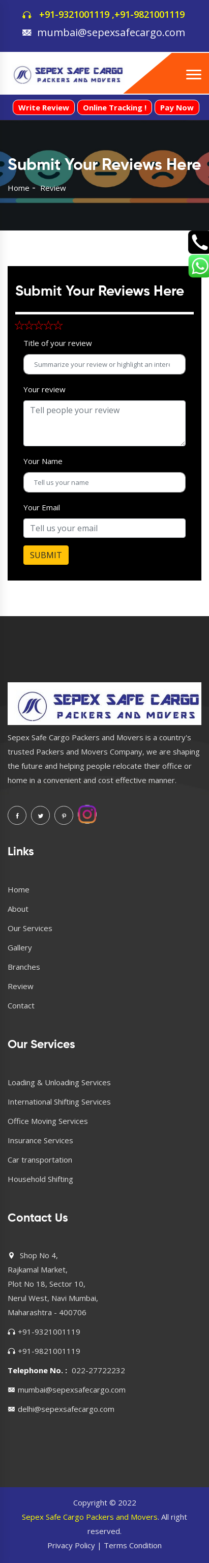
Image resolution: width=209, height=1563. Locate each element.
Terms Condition (133, 1545)
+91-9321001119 (49, 1331)
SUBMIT (46, 555)
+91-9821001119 (149, 14)
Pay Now (177, 107)
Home (18, 188)
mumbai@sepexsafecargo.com (111, 32)
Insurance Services (40, 1140)
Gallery (20, 947)
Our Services (30, 928)
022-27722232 (98, 1370)
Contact (21, 1005)
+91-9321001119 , (76, 14)
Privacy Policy (71, 1545)
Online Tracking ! (114, 107)
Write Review (43, 107)
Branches (24, 967)
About (18, 909)
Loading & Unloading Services (59, 1082)
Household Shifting (40, 1179)
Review (21, 986)
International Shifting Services (59, 1101)
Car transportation (40, 1159)
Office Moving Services (48, 1121)
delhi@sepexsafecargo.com (66, 1409)
